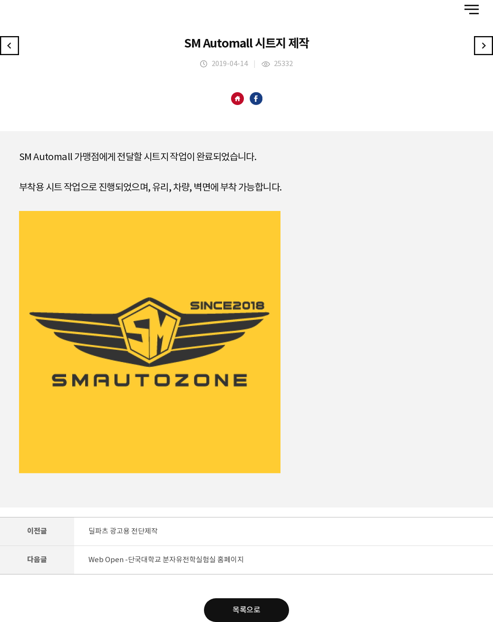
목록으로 (246, 610)
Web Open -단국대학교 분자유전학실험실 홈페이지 (166, 560)
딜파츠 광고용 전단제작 (123, 531)
